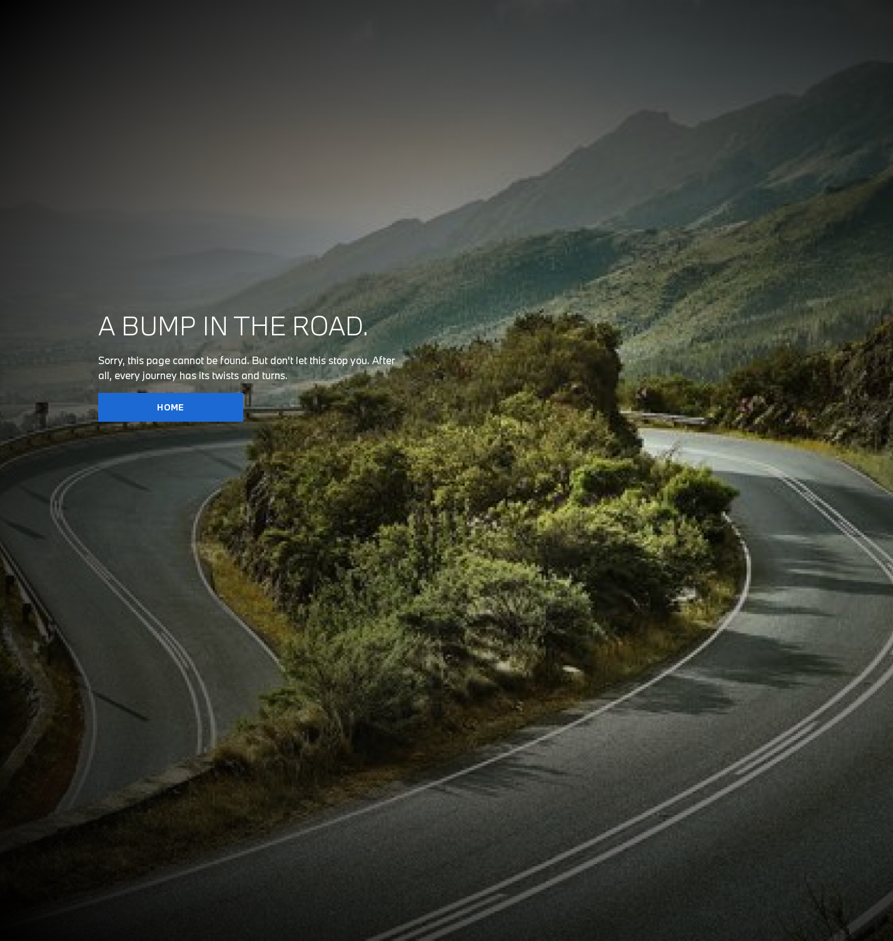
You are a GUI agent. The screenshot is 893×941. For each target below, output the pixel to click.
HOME (170, 407)
